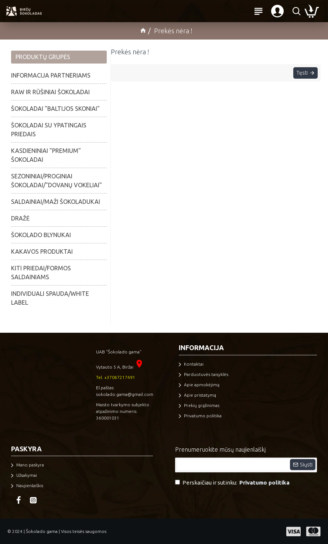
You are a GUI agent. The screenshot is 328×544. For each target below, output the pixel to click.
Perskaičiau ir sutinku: (233, 483)
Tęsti (300, 74)
